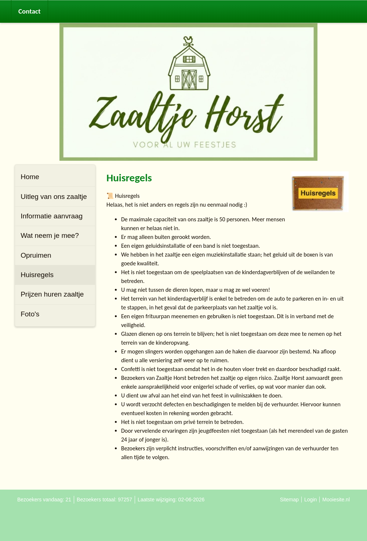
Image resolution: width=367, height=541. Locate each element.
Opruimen (36, 255)
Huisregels (37, 275)
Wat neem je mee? (50, 235)
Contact (29, 11)
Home (30, 177)
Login (310, 499)
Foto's (30, 314)
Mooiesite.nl (336, 499)
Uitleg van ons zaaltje (54, 196)
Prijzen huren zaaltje (52, 294)
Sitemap (289, 499)
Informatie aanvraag (52, 216)
